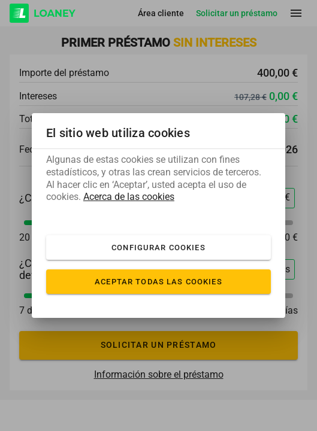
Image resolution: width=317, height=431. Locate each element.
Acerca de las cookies (128, 197)
